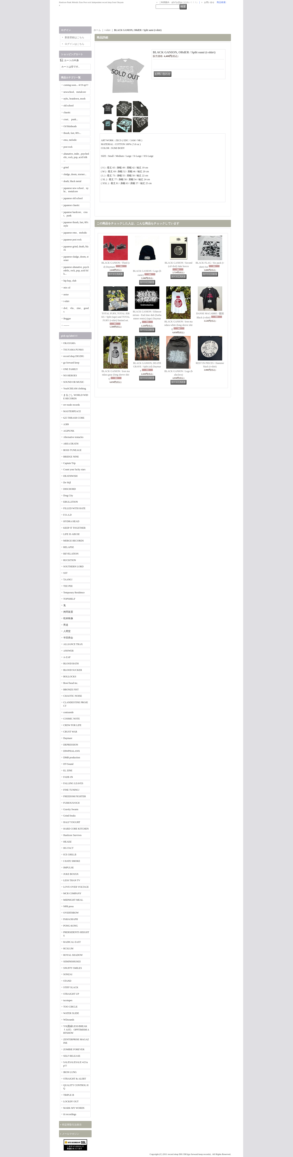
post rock (67, 146)
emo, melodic (70, 140)
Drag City (68, 495)
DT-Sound (68, 764)
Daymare (67, 738)
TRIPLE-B (68, 1095)
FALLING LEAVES (73, 783)
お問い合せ (209, 2)
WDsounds (68, 1019)
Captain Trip (69, 463)
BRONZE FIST (71, 689)
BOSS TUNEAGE (72, 450)
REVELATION (71, 553)
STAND (67, 980)
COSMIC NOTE (71, 718)
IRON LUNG (70, 1072)
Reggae (67, 318)
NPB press (68, 906)
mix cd (66, 287)
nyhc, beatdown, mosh (74, 98)
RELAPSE (68, 547)
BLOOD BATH (71, 663)
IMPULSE (68, 867)
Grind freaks (69, 815)
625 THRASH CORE (73, 417)
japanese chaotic (71, 205)
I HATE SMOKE (71, 861)
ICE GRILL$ (69, 854)
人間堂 (67, 631)
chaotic (67, 112)
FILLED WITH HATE (74, 508)
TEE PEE (68, 586)
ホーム (97, 30)
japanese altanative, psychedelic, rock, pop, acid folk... (76, 270)
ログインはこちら (74, 44)
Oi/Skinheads (70, 126)
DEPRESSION (70, 744)
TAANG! (67, 579)
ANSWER (68, 650)
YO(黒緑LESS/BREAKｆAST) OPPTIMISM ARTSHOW (76, 1030)
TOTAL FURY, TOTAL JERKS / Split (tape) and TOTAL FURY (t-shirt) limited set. (115, 317)
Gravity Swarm (70, 809)
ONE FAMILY (70, 369)
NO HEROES (70, 375)
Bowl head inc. (70, 683)
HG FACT (68, 848)
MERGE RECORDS (73, 540)
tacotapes (67, 1000)
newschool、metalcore (74, 92)
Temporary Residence (74, 592)
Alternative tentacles (73, 437)
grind (66, 167)
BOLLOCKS (69, 676)
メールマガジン (70, 1133)
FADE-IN (68, 777)
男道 (65, 624)
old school (68, 105)
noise (66, 294)
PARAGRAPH (70, 919)
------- (66, 325)
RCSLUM (68, 948)
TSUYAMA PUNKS (73, 349)
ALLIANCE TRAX (73, 644)
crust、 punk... (70, 119)
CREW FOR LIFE (72, 725)
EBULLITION (70, 501)
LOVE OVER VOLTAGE (76, 886)
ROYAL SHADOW (73, 955)
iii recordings (69, 1114)
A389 (66, 424)
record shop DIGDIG (73, 356)
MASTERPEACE (72, 411)
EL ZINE (67, 770)
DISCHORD (69, 489)
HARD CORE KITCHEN (76, 828)
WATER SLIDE (71, 1013)
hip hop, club (69, 280)
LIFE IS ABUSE (71, 534)
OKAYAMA (69, 343)
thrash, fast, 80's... (72, 133)
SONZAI (67, 974)
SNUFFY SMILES (72, 968)
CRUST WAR (70, 731)
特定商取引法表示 (72, 1124)
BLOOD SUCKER (72, 670)
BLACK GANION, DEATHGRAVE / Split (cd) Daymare (147, 367)
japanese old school (73, 198)
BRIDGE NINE (71, 456)
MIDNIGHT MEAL (73, 899)
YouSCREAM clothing (74, 388)
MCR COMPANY (72, 893)
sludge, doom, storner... (74, 174)
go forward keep (71, 362)
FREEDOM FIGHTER (74, 796)
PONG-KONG (70, 925)
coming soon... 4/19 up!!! (75, 85)
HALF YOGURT (71, 822)
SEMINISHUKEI (72, 961)
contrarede (68, 712)
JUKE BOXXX (71, 874)
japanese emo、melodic (75, 232)
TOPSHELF (69, 598)
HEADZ (67, 841)
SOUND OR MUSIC (73, 382)
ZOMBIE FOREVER (73, 1049)
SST (65, 573)
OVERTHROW (71, 912)
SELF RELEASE (71, 1055)
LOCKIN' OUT (71, 1101)
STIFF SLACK (70, 987)
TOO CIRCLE (70, 1006)
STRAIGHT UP (71, 993)
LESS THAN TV (71, 880)
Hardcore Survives (72, 835)
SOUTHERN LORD (73, 566)
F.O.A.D (67, 514)
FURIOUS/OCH (71, 802)
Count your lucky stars (74, 469)
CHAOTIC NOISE (72, 695)
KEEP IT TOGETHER (74, 527)
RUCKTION (69, 560)
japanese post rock (72, 239)
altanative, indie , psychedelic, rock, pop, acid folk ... (76, 157)
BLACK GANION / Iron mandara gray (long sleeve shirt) (116, 375)
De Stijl (67, 482)
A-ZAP (66, 657)
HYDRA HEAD (71, 521)
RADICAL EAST (72, 942)
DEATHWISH (70, 476)
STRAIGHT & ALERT (74, 1078)
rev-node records (71, 404)
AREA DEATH (70, 443)
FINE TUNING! (71, 789)
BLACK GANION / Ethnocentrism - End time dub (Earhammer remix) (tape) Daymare (147, 317)
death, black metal (72, 181)
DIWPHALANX (71, 751)
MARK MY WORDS (73, 1108)
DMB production (71, 757)
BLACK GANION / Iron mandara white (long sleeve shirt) (178, 325)
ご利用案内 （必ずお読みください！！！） (178, 2)
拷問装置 (68, 611)
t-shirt (66, 301)
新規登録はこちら (74, 37)
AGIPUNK (68, 430)
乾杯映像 (68, 618)
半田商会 (68, 637)
